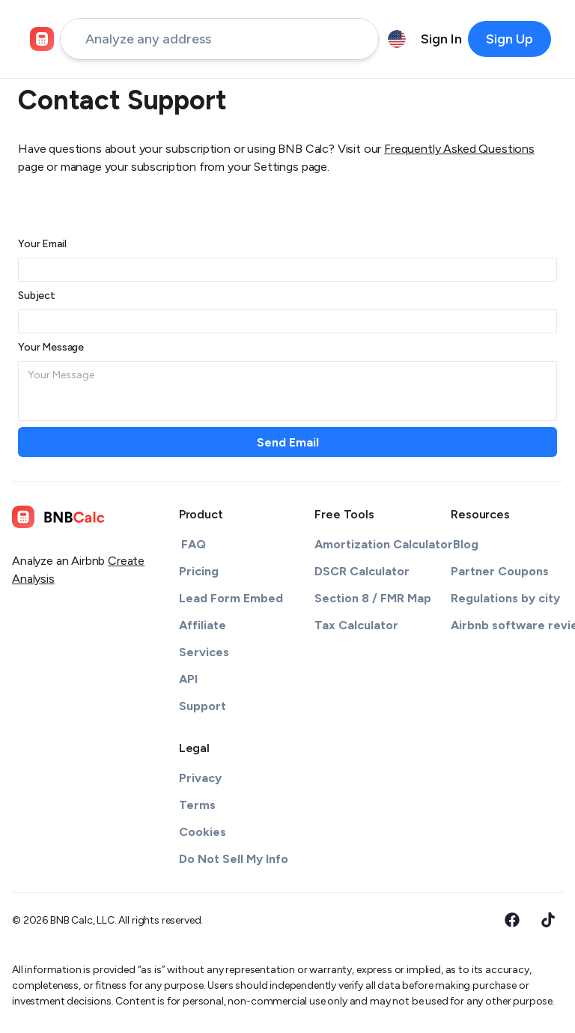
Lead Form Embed (231, 598)
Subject (36, 295)
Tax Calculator (356, 625)
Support (202, 706)
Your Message (51, 347)
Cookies (202, 832)
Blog (465, 544)
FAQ (193, 544)
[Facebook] (512, 920)
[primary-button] (509, 39)
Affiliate (202, 625)
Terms (197, 805)
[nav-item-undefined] (441, 39)
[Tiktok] (548, 920)
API (188, 679)
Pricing (199, 571)
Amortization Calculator (383, 544)
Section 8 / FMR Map (372, 598)
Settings (276, 167)
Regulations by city (505, 598)
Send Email (288, 442)
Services (204, 652)
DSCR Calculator (362, 571)
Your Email (42, 243)
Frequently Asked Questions (459, 149)
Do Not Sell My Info (233, 859)
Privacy (200, 778)
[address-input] (219, 38)
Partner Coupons (500, 571)
